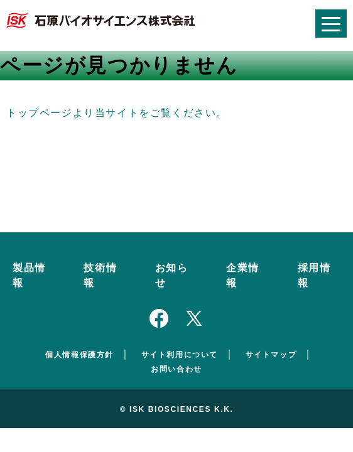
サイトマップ (271, 354)
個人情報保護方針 (79, 354)
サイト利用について (179, 354)
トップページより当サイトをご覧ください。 (116, 112)
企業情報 (242, 275)
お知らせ (171, 275)
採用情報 (314, 275)
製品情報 (29, 275)
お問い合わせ (176, 369)
